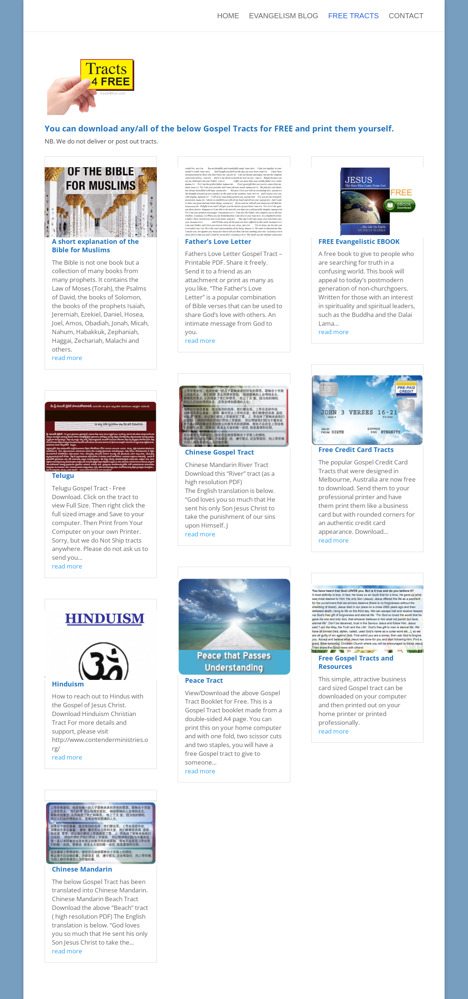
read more (67, 357)
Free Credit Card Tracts (356, 449)
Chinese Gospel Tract (219, 452)
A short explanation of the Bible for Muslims (95, 245)
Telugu (63, 475)
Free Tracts (353, 16)
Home (228, 16)
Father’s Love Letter (218, 241)
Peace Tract (204, 680)
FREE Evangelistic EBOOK (359, 241)
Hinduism (68, 684)
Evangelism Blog (283, 16)
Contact (406, 16)
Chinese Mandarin (82, 869)
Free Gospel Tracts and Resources (355, 662)
